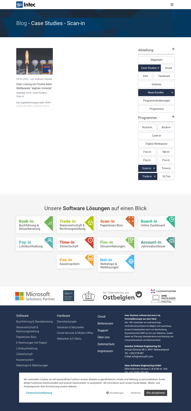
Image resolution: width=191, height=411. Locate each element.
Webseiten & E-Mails (69, 338)
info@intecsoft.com (142, 356)
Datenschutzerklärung (39, 392)
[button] (156, 52)
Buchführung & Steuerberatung (34, 321)
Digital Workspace (156, 143)
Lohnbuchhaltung (26, 348)
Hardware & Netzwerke (70, 327)
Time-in (166, 168)
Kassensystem (25, 359)
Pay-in (147, 160)
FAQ (145, 76)
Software (22, 315)
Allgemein (156, 59)
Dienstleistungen (67, 321)
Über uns (104, 337)
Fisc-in (147, 151)
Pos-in (166, 160)
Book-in (166, 127)
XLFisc (167, 176)
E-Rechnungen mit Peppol (31, 342)
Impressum (105, 351)
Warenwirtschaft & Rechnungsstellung (27, 329)
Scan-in (20, 96)
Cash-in (156, 135)
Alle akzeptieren (155, 392)
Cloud (168, 68)
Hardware (164, 76)
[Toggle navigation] (172, 4)
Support (103, 330)
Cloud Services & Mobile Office (75, 333)
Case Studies (40, 92)
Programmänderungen (156, 100)
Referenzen (105, 323)
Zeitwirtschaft (24, 354)
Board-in (147, 127)
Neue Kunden (156, 92)
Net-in (166, 151)
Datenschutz (106, 344)
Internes (156, 84)
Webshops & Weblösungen (32, 365)
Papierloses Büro (26, 337)
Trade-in (147, 176)
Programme (157, 108)
